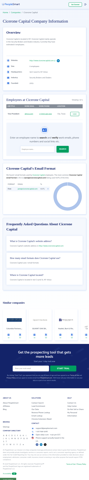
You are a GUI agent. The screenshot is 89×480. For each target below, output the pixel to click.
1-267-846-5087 (40, 431)
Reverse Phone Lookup (41, 412)
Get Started (75, 4)
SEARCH (62, 149)
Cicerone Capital (38, 175)
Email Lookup (37, 415)
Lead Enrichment (38, 406)
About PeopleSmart (10, 403)
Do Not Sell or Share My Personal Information (75, 412)
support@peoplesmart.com (44, 428)
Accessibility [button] (10, 473)
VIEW (75, 114)
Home (5, 12)
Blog (5, 409)
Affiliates (6, 406)
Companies (16, 12)
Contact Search (38, 403)
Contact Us (71, 403)
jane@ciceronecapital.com (27, 188)
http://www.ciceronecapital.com (41, 60)
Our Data (35, 409)
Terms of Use (74, 375)
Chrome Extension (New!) (42, 419)
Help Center (72, 406)
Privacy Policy (11, 378)
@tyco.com (29, 113)
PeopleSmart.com (46, 378)
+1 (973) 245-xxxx (45, 113)
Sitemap (6, 426)
